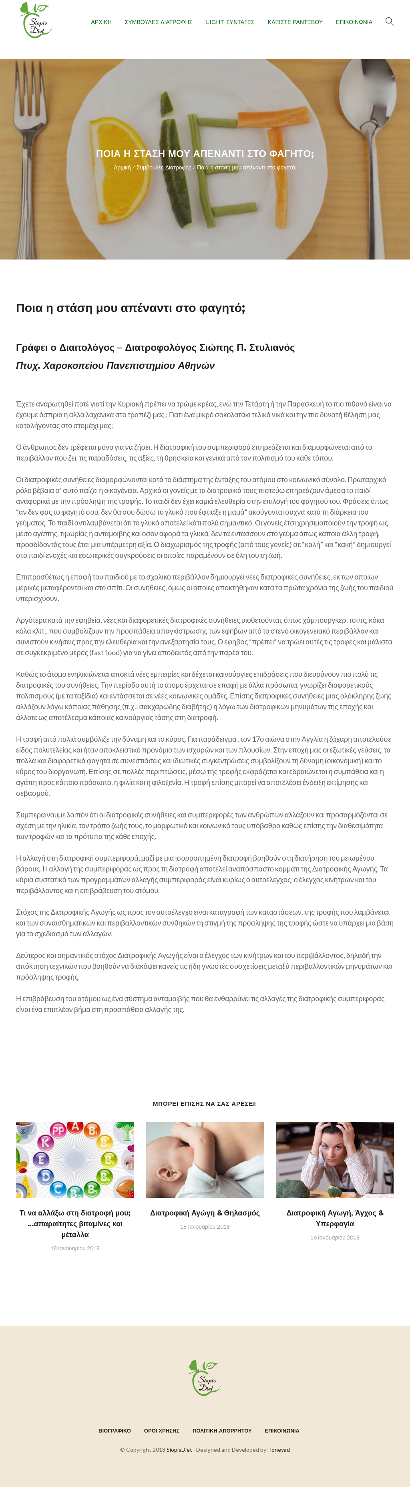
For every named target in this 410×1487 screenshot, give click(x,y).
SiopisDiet (179, 1449)
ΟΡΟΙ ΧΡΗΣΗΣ (161, 1430)
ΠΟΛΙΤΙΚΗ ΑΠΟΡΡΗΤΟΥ (222, 1430)
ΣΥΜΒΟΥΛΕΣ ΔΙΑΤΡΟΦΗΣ (159, 22)
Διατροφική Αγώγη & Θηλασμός (205, 1213)
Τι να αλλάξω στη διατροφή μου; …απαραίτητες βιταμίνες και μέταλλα (75, 1224)
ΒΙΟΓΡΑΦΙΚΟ (114, 1430)
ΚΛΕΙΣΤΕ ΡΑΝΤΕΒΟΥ (295, 22)
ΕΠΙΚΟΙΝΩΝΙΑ (354, 22)
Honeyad (278, 1449)
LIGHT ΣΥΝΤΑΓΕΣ (230, 22)
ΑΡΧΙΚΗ (101, 22)
